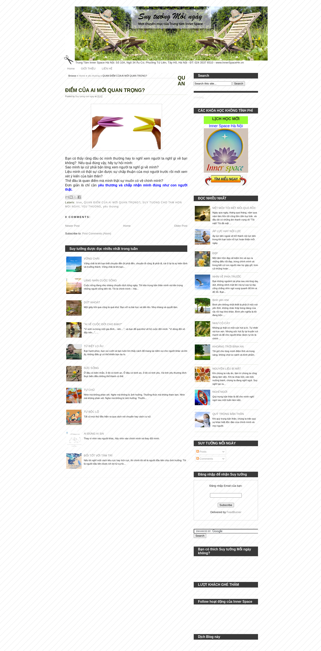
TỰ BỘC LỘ (91, 411)
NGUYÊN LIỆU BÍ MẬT (226, 368)
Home (71, 68)
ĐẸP (215, 253)
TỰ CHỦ (89, 389)
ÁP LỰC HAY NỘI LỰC (226, 231)
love (79, 202)
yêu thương (94, 75)
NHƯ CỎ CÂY (221, 323)
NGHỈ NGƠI (219, 391)
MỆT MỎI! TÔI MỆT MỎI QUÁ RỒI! (233, 208)
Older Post (180, 225)
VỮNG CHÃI (91, 258)
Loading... (200, 97)
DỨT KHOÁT (92, 302)
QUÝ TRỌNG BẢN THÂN (228, 413)
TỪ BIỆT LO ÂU (93, 346)
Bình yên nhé (220, 300)
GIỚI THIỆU (88, 68)
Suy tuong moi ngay (85, 96)
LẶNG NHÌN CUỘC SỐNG (100, 280)
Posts (201, 451)
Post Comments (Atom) (96, 233)
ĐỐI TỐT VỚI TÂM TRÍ (98, 455)
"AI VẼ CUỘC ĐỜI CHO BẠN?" (103, 324)
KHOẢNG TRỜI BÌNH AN (228, 346)
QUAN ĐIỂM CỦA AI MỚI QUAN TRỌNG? (112, 202)
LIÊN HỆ (107, 68)
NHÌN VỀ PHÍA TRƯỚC (226, 276)
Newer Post (72, 225)
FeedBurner (234, 512)
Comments (204, 458)
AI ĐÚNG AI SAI (94, 433)
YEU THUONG (91, 206)
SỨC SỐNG (91, 368)
